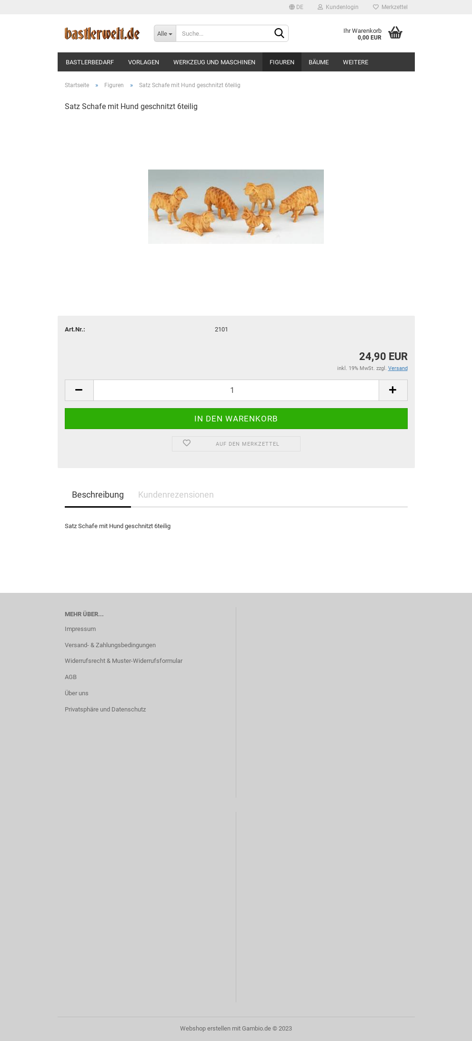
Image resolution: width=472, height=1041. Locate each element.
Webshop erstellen (205, 1028)
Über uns (77, 693)
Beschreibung (98, 495)
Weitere (355, 62)
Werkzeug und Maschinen (214, 62)
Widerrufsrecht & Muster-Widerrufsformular (123, 660)
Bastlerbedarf (90, 62)
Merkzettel (390, 7)
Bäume (319, 62)
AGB (71, 677)
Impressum (80, 628)
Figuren (282, 62)
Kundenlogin (338, 7)
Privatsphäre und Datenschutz (105, 709)
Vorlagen (143, 62)
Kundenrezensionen (176, 495)
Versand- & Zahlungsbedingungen (110, 645)
